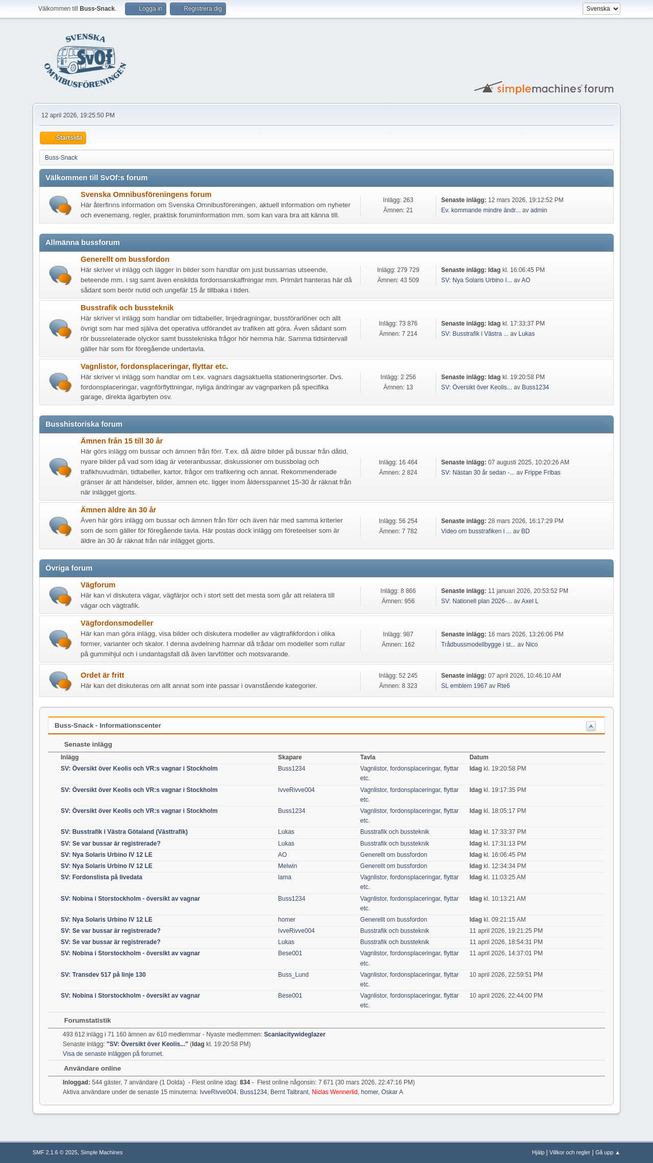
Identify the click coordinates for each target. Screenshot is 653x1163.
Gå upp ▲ (607, 1152)
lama (284, 877)
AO (525, 280)
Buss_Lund (293, 974)
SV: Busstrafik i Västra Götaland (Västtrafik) (124, 831)
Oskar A (393, 1092)
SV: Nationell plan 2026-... (476, 601)
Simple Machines (101, 1152)
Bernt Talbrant (289, 1092)
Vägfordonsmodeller (117, 623)
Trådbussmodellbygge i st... (478, 644)
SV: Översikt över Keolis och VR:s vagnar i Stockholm (139, 768)
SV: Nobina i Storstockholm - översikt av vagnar (130, 898)
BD (525, 531)
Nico (531, 644)
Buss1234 (535, 387)
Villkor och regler (569, 1152)
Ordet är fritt (102, 675)
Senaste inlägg (83, 744)
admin (539, 210)
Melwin (287, 866)
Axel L (529, 601)
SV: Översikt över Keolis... (476, 387)
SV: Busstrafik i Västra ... (475, 333)
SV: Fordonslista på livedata (101, 877)
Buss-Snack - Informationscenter (108, 725)
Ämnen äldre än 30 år (118, 510)
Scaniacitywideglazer (294, 1034)
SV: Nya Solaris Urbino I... (476, 280)
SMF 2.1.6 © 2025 (55, 1152)
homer (286, 919)
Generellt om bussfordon (125, 259)
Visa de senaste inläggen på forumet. (113, 1053)
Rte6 (503, 685)
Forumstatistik (82, 1020)
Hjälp (538, 1152)
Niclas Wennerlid (335, 1092)
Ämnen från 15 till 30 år (122, 441)
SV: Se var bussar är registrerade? (111, 843)
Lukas (526, 333)
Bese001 (290, 953)
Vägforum (98, 585)
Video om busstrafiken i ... (476, 531)
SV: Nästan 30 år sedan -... (478, 472)
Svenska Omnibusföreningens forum (146, 194)
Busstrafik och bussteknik (127, 308)
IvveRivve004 (296, 790)
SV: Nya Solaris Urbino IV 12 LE (107, 854)
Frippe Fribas (542, 472)
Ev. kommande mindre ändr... (481, 210)
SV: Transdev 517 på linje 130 (103, 974)
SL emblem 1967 (464, 685)
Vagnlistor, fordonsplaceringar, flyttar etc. (154, 366)
